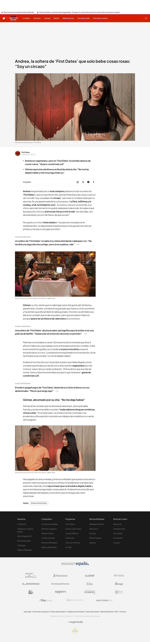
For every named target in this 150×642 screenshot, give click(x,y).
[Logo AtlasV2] (45, 600)
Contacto (123, 612)
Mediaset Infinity (96, 524)
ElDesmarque (95, 538)
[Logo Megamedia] (76, 622)
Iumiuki (68, 547)
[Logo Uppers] (60, 592)
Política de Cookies (92, 612)
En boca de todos (73, 529)
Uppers (92, 542)
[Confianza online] (75, 633)
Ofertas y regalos (49, 529)
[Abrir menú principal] (146, 18)
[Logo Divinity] (119, 576)
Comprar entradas (49, 524)
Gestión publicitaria (107, 612)
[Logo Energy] (119, 584)
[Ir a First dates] (13, 18)
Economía (117, 538)
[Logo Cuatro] (89, 576)
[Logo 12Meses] (119, 592)
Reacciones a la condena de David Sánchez (19, 12)
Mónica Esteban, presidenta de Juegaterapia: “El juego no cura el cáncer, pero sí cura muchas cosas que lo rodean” (79, 12)
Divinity (92, 533)
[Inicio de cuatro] (4, 18)
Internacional (119, 529)
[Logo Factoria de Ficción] (60, 584)
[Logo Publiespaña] (75, 600)
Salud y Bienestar (49, 547)
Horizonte (69, 538)
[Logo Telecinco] (60, 576)
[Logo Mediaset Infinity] (31, 576)
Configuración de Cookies (75, 612)
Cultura (116, 542)
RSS (116, 612)
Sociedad (117, 533)
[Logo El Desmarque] (30, 584)
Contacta (21, 524)
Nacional (117, 524)
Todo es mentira (72, 542)
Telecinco (93, 529)
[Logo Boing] (90, 584)
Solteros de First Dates (39, 503)
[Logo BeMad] (30, 592)
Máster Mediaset (24, 550)
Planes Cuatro (47, 533)
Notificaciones (24, 541)
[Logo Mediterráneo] (104, 600)
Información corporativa (41, 612)
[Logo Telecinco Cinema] (89, 592)
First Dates (25, 152)
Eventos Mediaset (49, 542)
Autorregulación (24, 536)
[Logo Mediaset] (75, 565)
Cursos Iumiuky (48, 538)
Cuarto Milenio (71, 533)
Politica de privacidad (58, 612)
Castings (21, 545)
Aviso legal (27, 612)
